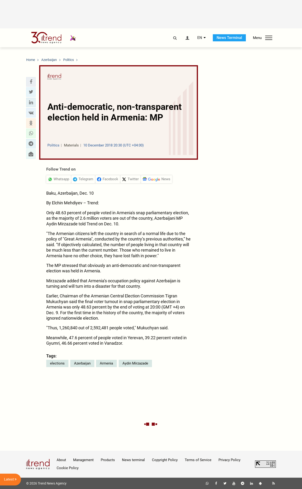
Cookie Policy (68, 468)
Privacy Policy (229, 460)
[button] (31, 82)
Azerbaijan (82, 363)
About (61, 460)
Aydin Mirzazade (135, 363)
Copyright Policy (165, 460)
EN (199, 38)
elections (57, 363)
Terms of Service (198, 460)
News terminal (133, 460)
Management (83, 460)
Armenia (106, 363)
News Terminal (229, 37)
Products (108, 460)
